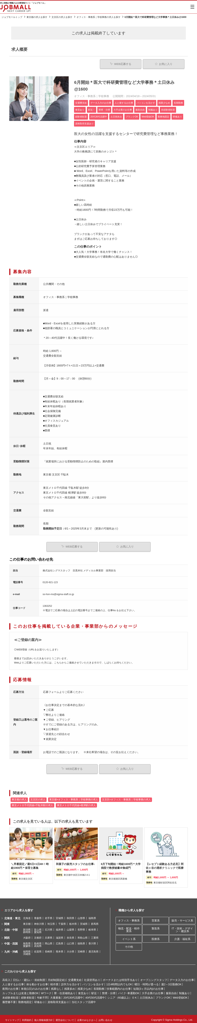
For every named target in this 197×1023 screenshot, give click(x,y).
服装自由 (171, 991)
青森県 (38, 916)
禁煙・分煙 (108, 991)
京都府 (38, 936)
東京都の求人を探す (37, 17)
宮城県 (59, 916)
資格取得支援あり (58, 1000)
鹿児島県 (93, 950)
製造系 (156, 926)
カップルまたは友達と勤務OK (20, 991)
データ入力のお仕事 (182, 978)
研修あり (39, 1000)
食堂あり (83, 991)
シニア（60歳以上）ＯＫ (122, 995)
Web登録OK (180, 995)
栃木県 (73, 922)
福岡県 (27, 950)
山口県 (70, 942)
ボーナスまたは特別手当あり (120, 978)
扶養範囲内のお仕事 (119, 987)
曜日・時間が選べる (146, 982)
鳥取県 (27, 942)
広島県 (59, 942)
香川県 (92, 942)
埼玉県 (51, 922)
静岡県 (27, 930)
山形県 (81, 916)
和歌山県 (83, 936)
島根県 (38, 942)
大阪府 (27, 936)
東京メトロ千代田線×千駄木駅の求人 (32, 803)
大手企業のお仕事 (152, 991)
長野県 (81, 928)
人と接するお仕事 (13, 982)
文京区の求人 (37, 798)
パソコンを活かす (93, 982)
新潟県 (27, 928)
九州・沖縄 (11, 949)
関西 (7, 936)
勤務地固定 (25, 1000)
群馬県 (94, 922)
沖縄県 (27, 952)
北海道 (27, 916)
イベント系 (129, 937)
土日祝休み (146, 995)
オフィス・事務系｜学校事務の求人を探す (98, 17)
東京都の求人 (19, 798)
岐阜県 (92, 928)
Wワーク (46, 991)
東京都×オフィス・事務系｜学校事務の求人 (73, 798)
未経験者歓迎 (10, 995)
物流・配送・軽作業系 (129, 928)
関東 (7, 922)
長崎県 (48, 950)
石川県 (48, 928)
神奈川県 (39, 922)
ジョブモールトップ (12, 17)
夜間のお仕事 (10, 987)
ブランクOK (163, 995)
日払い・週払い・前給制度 (29, 978)
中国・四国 (11, 941)
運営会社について (65, 1018)
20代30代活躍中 (73, 995)
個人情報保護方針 (43, 1018)
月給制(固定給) (57, 978)
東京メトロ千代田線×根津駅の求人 (76, 803)
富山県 (38, 928)
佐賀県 (38, 950)
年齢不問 (42, 995)
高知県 (38, 944)
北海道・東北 (12, 916)
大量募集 (55, 995)
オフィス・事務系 (129, 918)
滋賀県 (59, 936)
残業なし (56, 987)
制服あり (184, 991)
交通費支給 (75, 978)
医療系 (156, 937)
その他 (129, 945)
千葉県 (62, 922)
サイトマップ (12, 1018)
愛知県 (38, 930)
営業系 (156, 918)
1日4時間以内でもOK (119, 982)
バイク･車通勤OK (128, 991)
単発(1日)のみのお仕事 (34, 987)
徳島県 (81, 942)
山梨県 (70, 928)
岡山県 (48, 942)
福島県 (92, 916)
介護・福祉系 (182, 937)
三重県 (94, 936)
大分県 (70, 950)
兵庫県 (48, 936)
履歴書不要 (9, 1000)
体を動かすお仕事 (37, 982)
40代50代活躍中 (95, 995)
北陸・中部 (11, 928)
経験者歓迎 (27, 995)
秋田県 (70, 916)
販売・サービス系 (182, 918)
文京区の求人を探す (62, 17)
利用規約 (26, 1018)
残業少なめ (84, 987)
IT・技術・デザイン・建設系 (182, 928)
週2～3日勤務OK (171, 982)
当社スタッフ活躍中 (84, 1000)
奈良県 (70, 936)
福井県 (59, 928)
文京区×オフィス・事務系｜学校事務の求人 (126, 798)
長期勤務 (98, 987)
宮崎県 (81, 950)
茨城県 (84, 922)
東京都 (27, 922)
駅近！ (95, 991)
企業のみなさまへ (86, 1018)
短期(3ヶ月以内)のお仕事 (148, 987)
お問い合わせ (105, 1018)
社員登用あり (92, 978)
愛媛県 (27, 944)
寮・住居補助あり (65, 991)
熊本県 (59, 950)
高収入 (6, 978)
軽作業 (54, 982)
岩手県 (48, 916)
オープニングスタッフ (153, 978)
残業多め (69, 987)
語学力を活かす (70, 982)
